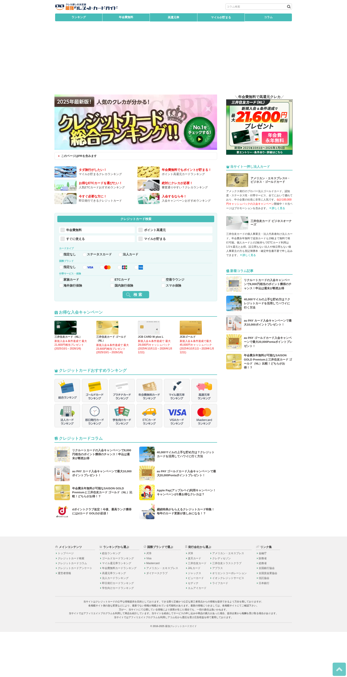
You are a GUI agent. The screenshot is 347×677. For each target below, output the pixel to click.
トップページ (66, 598)
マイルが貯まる (221, 17)
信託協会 (264, 623)
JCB (148, 598)
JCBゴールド (188, 355)
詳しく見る (278, 208)
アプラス (217, 613)
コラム (268, 17)
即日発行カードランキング (118, 628)
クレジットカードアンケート (75, 613)
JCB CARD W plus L (150, 355)
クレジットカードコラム (72, 608)
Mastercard (153, 608)
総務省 (263, 608)
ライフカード (220, 628)
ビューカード (196, 623)
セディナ (193, 628)
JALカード (194, 613)
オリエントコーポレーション (229, 618)
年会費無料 (126, 17)
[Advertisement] (173, 61)
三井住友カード (197, 608)
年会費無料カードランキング (119, 613)
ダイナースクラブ (157, 618)
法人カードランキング (115, 623)
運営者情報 (64, 618)
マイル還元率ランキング (116, 608)
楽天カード (194, 603)
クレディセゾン (221, 603)
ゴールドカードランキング (118, 603)
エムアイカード (197, 633)
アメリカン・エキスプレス (162, 613)
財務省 (263, 603)
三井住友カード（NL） (68, 355)
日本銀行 (264, 628)
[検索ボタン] (288, 6)
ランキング (78, 17)
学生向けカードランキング (118, 633)
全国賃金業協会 (268, 618)
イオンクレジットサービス (228, 623)
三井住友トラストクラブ (226, 608)
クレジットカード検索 (71, 603)
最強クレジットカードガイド (181, 671)
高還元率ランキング (114, 618)
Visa (148, 603)
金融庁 (263, 598)
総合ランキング (111, 598)
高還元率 (173, 17)
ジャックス (194, 618)
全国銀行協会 (267, 613)
